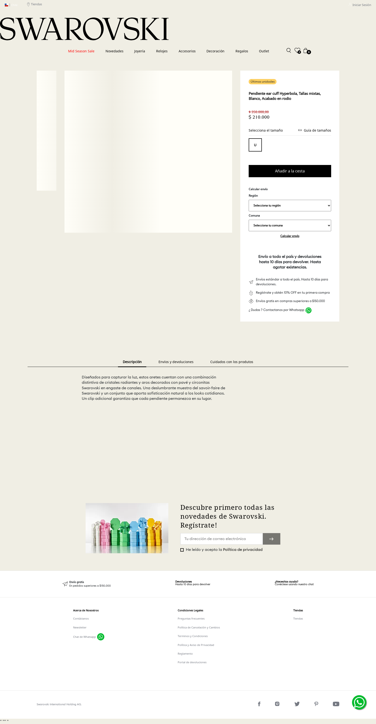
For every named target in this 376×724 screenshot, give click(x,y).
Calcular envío (289, 236)
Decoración (215, 51)
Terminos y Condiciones (193, 636)
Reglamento (185, 653)
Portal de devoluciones (192, 662)
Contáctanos (81, 618)
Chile (11, 5)
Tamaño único (255, 145)
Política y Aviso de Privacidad (196, 645)
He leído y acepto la (224, 550)
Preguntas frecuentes (191, 618)
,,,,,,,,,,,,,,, (290, 205)
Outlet (264, 51)
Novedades (114, 51)
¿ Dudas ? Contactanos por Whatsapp (276, 310)
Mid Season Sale (81, 51)
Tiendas (34, 4)
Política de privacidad (243, 550)
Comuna (290, 222)
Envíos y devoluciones (176, 361)
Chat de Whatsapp (84, 637)
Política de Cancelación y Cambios (199, 627)
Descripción (132, 361)
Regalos (241, 51)
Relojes (162, 51)
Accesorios (187, 51)
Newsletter (80, 627)
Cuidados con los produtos (231, 361)
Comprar (290, 171)
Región (290, 202)
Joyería (139, 51)
